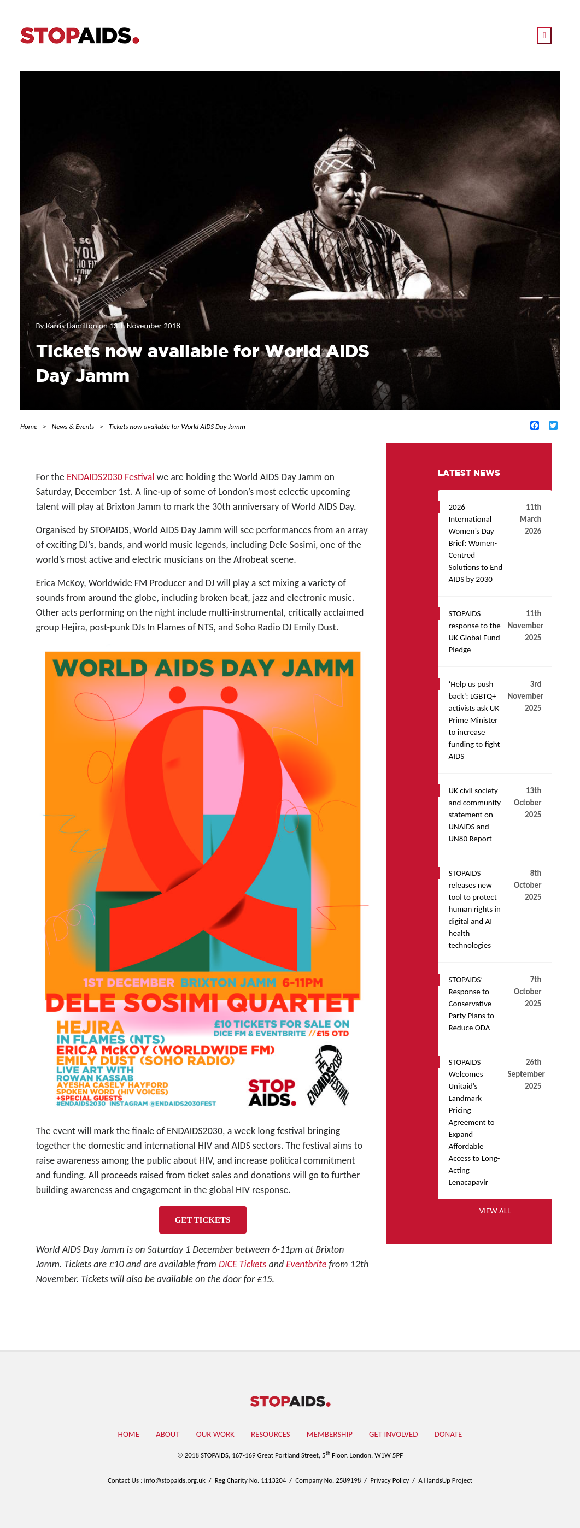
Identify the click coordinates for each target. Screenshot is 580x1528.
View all (495, 1211)
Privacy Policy (389, 1480)
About (168, 1434)
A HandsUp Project (445, 1480)
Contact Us (123, 1480)
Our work (215, 1434)
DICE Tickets (242, 1264)
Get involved (393, 1434)
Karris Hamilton (72, 326)
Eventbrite (306, 1264)
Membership (330, 1434)
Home (128, 1434)
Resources (270, 1434)
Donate (448, 1434)
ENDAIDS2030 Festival (111, 477)
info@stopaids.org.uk (175, 1480)
